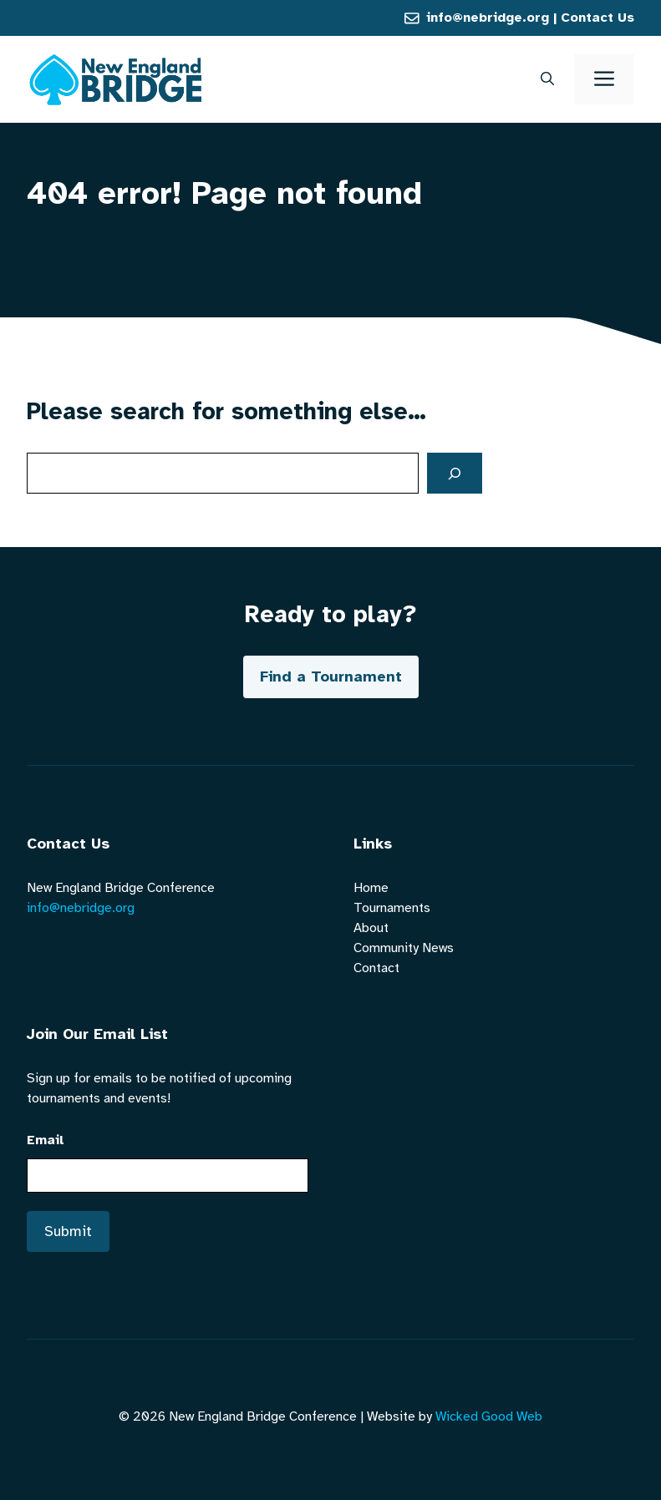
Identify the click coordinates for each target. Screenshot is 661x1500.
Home (371, 887)
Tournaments (391, 907)
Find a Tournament (331, 676)
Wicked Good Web (488, 1416)
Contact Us (597, 17)
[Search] (454, 473)
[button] (547, 79)
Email (45, 1140)
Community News (403, 948)
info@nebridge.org (487, 17)
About (371, 928)
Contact (376, 968)
